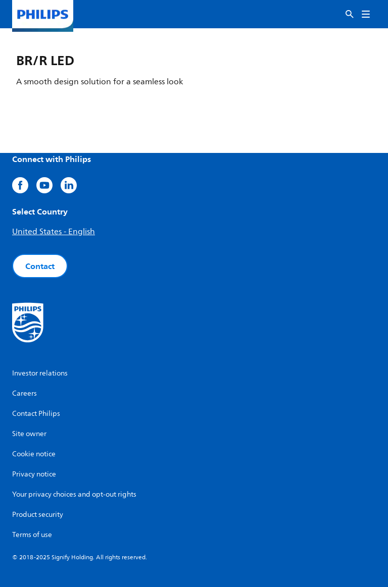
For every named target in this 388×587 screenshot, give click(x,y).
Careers (24, 393)
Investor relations (40, 373)
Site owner (29, 434)
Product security (37, 514)
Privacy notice (34, 474)
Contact (40, 266)
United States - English (53, 231)
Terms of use (32, 535)
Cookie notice (34, 454)
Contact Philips (36, 413)
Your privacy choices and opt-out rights (74, 494)
